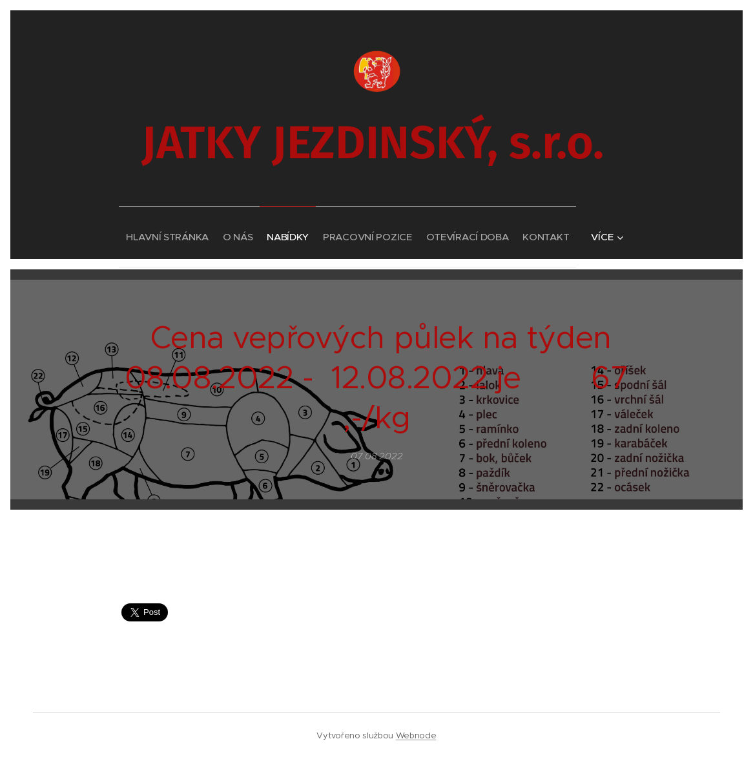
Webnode (416, 735)
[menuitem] (140, 232)
